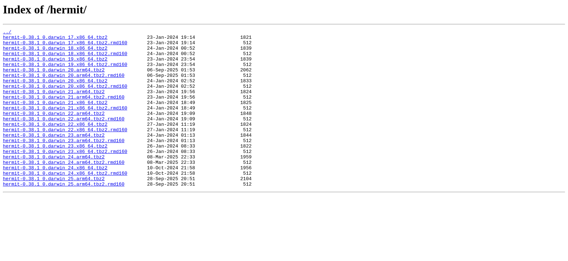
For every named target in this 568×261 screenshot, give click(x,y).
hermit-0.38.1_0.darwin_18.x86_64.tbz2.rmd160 (65, 58)
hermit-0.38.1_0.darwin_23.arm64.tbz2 (54, 156)
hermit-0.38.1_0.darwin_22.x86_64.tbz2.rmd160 (65, 150)
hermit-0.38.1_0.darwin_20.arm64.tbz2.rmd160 (63, 85)
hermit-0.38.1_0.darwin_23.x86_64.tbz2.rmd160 (65, 176)
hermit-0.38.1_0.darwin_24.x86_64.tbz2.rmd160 (65, 202)
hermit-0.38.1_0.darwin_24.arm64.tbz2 (54, 182)
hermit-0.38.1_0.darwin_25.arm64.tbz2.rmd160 (63, 215)
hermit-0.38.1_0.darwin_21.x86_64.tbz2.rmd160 (65, 124)
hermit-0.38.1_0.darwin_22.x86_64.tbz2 (55, 143)
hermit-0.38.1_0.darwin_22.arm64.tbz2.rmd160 (63, 137)
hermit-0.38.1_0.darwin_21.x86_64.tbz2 (55, 117)
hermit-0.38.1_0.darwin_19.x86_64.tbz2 (55, 65)
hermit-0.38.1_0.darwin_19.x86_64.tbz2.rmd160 (65, 72)
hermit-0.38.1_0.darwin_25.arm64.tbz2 (54, 209)
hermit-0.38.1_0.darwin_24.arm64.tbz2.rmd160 (63, 189)
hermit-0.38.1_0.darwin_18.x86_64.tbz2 (55, 52)
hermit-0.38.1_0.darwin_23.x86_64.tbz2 (55, 169)
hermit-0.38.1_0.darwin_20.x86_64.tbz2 (55, 91)
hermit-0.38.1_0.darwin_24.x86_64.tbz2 (55, 195)
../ (7, 32)
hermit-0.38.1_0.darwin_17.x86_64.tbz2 (55, 39)
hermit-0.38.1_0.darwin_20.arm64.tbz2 (54, 78)
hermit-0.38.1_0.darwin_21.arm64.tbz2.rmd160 (63, 111)
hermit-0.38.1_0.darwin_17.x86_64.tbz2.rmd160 (65, 45)
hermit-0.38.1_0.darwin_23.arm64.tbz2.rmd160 (63, 163)
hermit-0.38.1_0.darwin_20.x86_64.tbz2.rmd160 (65, 98)
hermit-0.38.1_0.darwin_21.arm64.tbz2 (54, 104)
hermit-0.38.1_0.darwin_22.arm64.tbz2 (54, 130)
